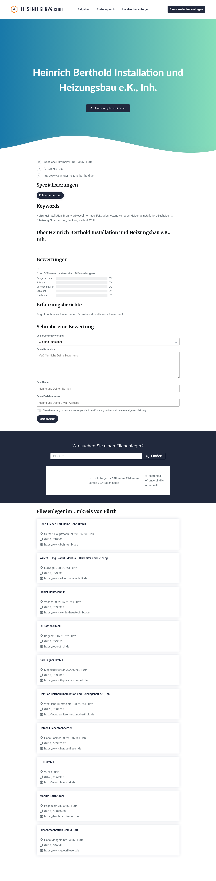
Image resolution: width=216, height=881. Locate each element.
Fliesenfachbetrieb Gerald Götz (59, 830)
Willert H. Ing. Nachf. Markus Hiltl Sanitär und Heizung (74, 558)
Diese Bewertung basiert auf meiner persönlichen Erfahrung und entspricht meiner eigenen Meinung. (95, 410)
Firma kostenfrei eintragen (186, 9)
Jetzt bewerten (47, 418)
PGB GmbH (47, 762)
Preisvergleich (105, 9)
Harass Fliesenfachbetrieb (56, 728)
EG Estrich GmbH (50, 626)
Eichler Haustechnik (52, 592)
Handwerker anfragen (135, 9)
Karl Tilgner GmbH (51, 660)
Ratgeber (83, 9)
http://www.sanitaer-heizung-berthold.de (69, 175)
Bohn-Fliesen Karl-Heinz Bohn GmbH (63, 524)
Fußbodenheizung (50, 195)
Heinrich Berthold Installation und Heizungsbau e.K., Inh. (75, 694)
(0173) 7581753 (54, 168)
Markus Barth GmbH (52, 796)
